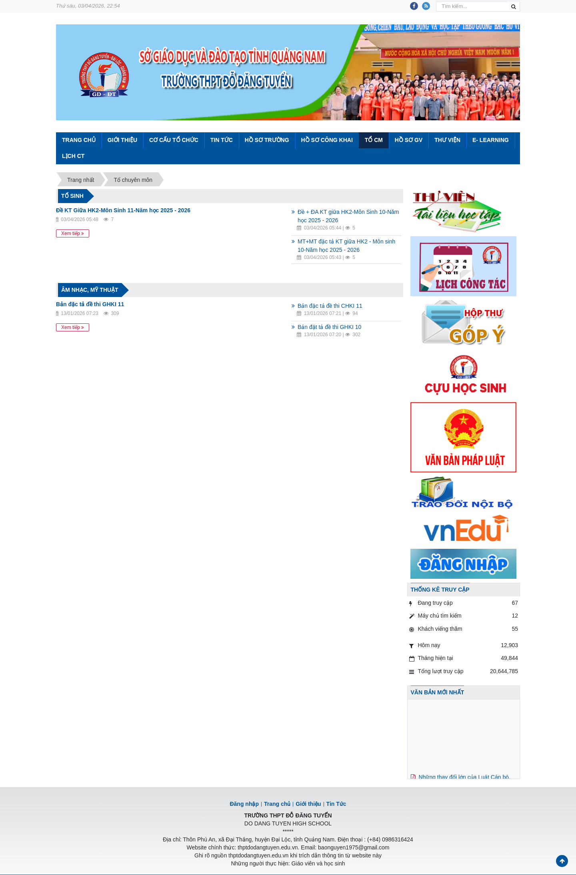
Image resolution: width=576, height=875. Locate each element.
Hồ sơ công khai (326, 140)
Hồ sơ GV (408, 140)
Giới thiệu (122, 140)
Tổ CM (374, 140)
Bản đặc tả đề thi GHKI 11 (90, 304)
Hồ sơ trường (267, 140)
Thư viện (447, 140)
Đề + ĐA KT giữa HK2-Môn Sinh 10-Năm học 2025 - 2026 (348, 216)
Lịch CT (73, 156)
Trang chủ (277, 804)
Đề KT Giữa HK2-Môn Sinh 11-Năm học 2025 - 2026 (123, 210)
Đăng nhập (244, 804)
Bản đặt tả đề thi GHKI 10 (329, 327)
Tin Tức (221, 140)
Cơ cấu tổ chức (173, 140)
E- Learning (490, 140)
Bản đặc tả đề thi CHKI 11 (330, 306)
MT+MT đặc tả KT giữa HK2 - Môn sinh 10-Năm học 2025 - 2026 (346, 245)
